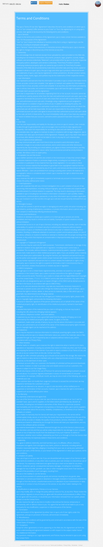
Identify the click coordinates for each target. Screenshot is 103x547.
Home (34, 2)
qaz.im (12, 4)
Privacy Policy (67, 545)
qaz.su (18, 4)
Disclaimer (74, 545)
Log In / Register (46, 2)
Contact (80, 545)
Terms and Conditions (56, 545)
